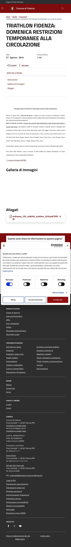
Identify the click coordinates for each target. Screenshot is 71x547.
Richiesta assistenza (14, 491)
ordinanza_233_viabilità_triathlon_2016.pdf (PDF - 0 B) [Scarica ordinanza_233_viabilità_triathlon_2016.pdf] (37, 218)
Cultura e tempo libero (14, 368)
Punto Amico (11, 455)
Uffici (8, 320)
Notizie (9, 384)
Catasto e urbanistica (14, 365)
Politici (8, 327)
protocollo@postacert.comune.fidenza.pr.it (26, 475)
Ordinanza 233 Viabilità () (16, 160)
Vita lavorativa (42, 368)
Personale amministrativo (16, 330)
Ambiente (10, 350)
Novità (14, 17)
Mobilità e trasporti (44, 354)
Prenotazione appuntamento (17, 484)
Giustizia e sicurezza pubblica (48, 347)
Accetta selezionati (35, 299)
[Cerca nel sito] (62, 8)
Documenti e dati (12, 334)
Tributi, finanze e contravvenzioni (49, 361)
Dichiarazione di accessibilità (17, 502)
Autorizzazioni (11, 361)
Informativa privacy (13, 498)
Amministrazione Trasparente (17, 495)
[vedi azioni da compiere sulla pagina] (23, 65)
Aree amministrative (14, 316)
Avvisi (8, 392)
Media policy (20, 539)
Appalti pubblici (12, 357)
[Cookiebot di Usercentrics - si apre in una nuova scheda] (53, 245)
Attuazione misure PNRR (16, 513)
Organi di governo (13, 312)
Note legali (10, 509)
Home (8, 17)
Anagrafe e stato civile (14, 354)
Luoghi (8, 404)
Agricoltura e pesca (13, 347)
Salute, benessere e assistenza (48, 357)
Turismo (40, 365)
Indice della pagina (36, 73)
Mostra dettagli (58, 292)
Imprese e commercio (45, 350)
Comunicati (23, 17)
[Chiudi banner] (67, 245)
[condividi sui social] (11, 65)
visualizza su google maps (16, 425)
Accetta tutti (57, 299)
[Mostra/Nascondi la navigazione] (2, 8)
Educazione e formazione (15, 372)
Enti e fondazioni (12, 323)
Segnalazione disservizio (15, 487)
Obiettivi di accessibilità (15, 505)
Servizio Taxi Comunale (15, 465)
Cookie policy (8, 271)
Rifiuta (13, 299)
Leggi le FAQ (11, 480)
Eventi (8, 408)
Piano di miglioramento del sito (18, 536)
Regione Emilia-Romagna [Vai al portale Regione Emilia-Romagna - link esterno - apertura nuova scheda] (14, 2)
